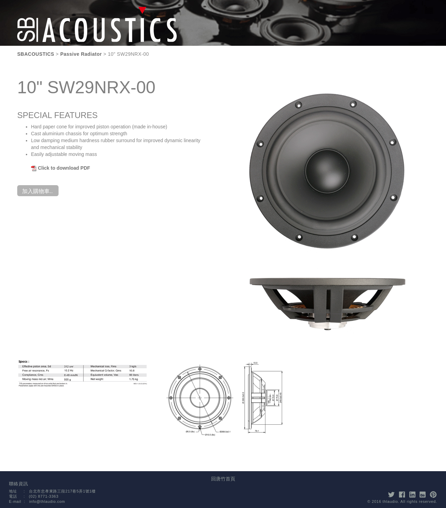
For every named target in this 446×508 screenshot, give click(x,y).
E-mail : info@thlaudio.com (37, 501)
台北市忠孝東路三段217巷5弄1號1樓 (62, 491)
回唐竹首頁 (223, 478)
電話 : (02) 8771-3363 (34, 496)
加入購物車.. (37, 191)
